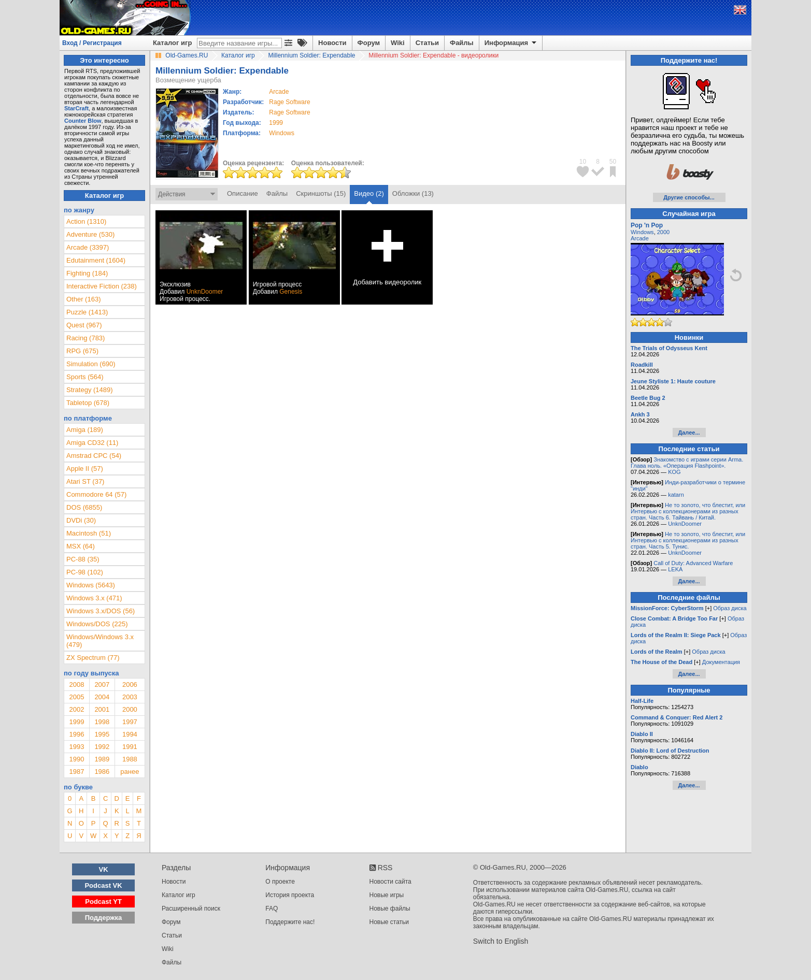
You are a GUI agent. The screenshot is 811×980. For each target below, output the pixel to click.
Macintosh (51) (88, 533)
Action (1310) (86, 221)
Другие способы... (689, 197)
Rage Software (289, 102)
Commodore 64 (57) (96, 494)
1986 (101, 771)
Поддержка (103, 917)
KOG (674, 472)
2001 (101, 709)
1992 (101, 747)
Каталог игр (172, 43)
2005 (76, 697)
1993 (76, 747)
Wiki (398, 43)
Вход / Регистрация (92, 43)
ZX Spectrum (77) (93, 657)
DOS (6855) (84, 507)
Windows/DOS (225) (96, 624)
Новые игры (386, 895)
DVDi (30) (81, 520)
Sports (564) (85, 377)
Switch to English (501, 941)
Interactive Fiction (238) (101, 286)
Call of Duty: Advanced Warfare (693, 563)
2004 (101, 697)
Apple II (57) (84, 468)
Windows (642, 232)
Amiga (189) (84, 430)
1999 (276, 122)
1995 (101, 734)
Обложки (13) (413, 193)
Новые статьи (389, 922)
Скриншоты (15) (321, 193)
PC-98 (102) (84, 572)
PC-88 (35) (82, 559)
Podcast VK (103, 885)
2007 (101, 684)
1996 (76, 734)
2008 (76, 684)
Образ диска (729, 608)
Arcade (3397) (87, 247)
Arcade (640, 238)
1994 (129, 734)
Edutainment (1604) (95, 260)
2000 (129, 709)
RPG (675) (82, 351)
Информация (511, 43)
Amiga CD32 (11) (92, 442)
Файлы (462, 43)
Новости (332, 43)
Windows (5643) (90, 585)
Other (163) (83, 299)
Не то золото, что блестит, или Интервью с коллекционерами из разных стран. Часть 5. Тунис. (688, 540)
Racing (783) (85, 338)
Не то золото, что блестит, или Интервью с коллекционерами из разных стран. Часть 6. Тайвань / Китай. (688, 511)
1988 (129, 759)
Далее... (689, 432)
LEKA (675, 569)
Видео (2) (368, 193)
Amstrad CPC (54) (93, 455)
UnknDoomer (205, 291)
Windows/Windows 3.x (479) (100, 640)
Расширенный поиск (191, 908)
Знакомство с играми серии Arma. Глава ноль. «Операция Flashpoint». (687, 462)
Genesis (290, 291)
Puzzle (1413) (87, 312)
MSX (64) (80, 546)
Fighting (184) (87, 273)
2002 (76, 709)
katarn (676, 495)
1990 (76, 759)
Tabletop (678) (87, 403)
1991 (129, 747)
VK (103, 869)
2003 (129, 697)
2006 (129, 684)
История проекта (289, 895)
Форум (369, 43)
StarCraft (76, 108)
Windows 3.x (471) (94, 598)
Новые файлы (389, 908)
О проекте (280, 881)
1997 (129, 722)
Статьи (427, 43)
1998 (101, 722)
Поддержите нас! (290, 922)
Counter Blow (83, 121)
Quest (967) (84, 325)
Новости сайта (390, 881)
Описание (242, 193)
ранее (129, 771)
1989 (101, 759)
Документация (721, 662)
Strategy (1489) (89, 390)
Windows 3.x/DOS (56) (100, 611)
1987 (76, 771)
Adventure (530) (90, 234)
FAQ (271, 908)
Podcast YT (103, 901)
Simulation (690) (91, 364)
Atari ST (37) (85, 481)
